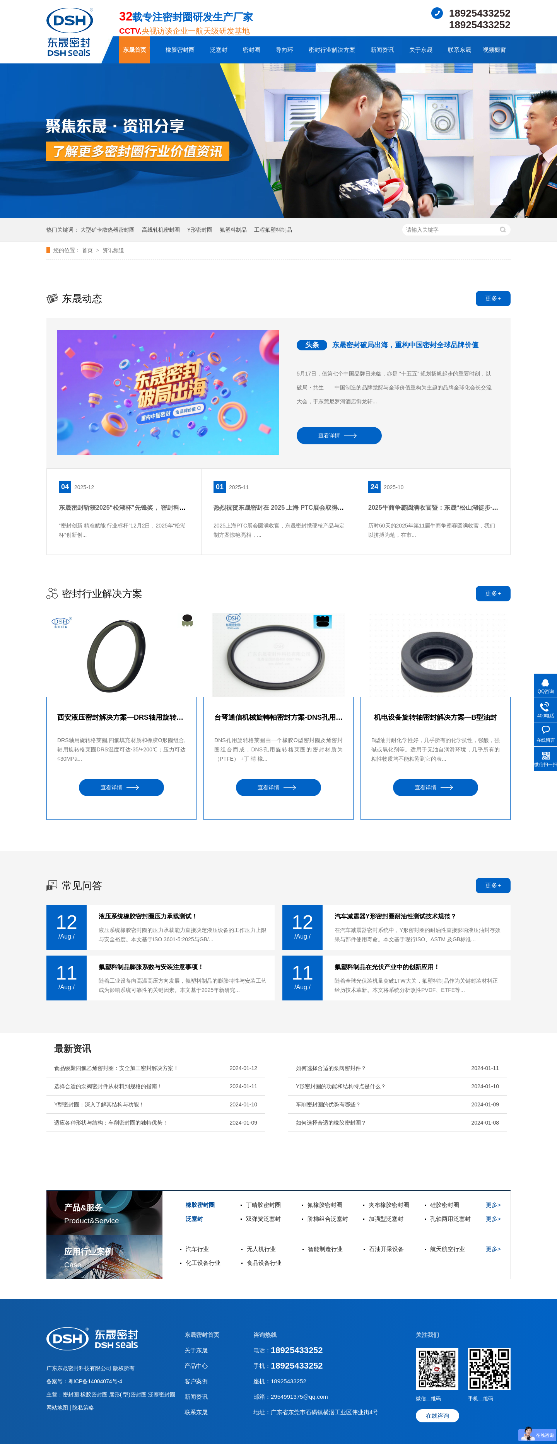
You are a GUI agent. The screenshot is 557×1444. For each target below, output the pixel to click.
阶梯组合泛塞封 (328, 1218)
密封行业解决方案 (332, 49)
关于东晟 (420, 49)
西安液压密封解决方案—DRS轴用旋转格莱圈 (121, 717)
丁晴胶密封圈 (263, 1205)
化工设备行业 (203, 1263)
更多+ (493, 298)
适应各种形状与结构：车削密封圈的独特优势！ (111, 1123)
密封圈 (251, 49)
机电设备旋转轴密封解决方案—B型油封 (435, 717)
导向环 (284, 49)
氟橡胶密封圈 (325, 1205)
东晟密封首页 (202, 1334)
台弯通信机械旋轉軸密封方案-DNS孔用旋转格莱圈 (278, 717)
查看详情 (329, 435)
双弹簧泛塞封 (263, 1218)
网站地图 (58, 1408)
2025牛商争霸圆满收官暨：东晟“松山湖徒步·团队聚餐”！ (447, 507)
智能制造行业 (325, 1249)
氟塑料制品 (233, 230)
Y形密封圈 (199, 230)
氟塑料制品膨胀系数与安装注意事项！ (151, 967)
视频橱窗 (494, 49)
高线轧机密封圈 (161, 230)
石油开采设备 (386, 1249)
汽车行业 (197, 1249)
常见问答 (82, 885)
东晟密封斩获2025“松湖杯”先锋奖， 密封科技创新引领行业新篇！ (150, 507)
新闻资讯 (382, 49)
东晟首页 (134, 49)
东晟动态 (82, 298)
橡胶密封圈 (180, 49)
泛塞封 (218, 49)
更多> (493, 1205)
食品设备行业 (264, 1263)
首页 (88, 250)
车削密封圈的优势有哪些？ (328, 1104)
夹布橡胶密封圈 (389, 1205)
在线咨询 (437, 1415)
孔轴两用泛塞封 (450, 1218)
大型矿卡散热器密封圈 (107, 230)
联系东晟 (459, 49)
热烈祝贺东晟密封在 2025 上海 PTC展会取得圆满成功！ (291, 507)
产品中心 (196, 1365)
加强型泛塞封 (386, 1218)
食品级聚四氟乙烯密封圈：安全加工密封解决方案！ (116, 1068)
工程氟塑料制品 (273, 230)
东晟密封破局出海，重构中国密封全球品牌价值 (405, 345)
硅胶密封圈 (444, 1205)
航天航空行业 (447, 1249)
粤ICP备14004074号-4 (95, 1381)
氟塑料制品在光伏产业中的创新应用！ (387, 967)
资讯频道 (113, 250)
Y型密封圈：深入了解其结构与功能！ (99, 1104)
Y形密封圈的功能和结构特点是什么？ (341, 1086)
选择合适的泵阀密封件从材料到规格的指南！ (108, 1086)
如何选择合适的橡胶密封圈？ (331, 1123)
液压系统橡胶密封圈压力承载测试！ (148, 916)
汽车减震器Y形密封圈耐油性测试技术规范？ (395, 916)
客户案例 (196, 1381)
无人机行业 (261, 1249)
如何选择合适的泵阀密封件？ (331, 1068)
